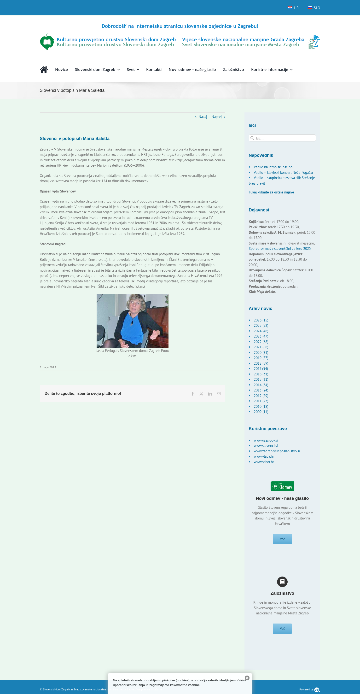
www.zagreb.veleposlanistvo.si (277, 451)
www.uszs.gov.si (266, 440)
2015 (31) (261, 379)
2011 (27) (261, 401)
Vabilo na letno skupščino (273, 167)
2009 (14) (261, 411)
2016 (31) (261, 374)
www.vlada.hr (264, 456)
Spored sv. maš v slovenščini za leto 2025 (280, 248)
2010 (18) (261, 406)
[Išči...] (282, 137)
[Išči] (252, 137)
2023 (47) (261, 336)
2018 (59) (261, 363)
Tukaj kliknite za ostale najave (271, 192)
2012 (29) (261, 395)
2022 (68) (261, 341)
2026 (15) (261, 320)
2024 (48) (261, 331)
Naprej (217, 116)
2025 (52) (261, 325)
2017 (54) (261, 368)
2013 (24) (261, 390)
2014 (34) (261, 385)
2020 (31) (261, 352)
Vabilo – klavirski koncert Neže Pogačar (283, 172)
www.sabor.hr (264, 462)
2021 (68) (261, 347)
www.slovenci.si (266, 445)
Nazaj (203, 116)
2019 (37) (261, 358)
